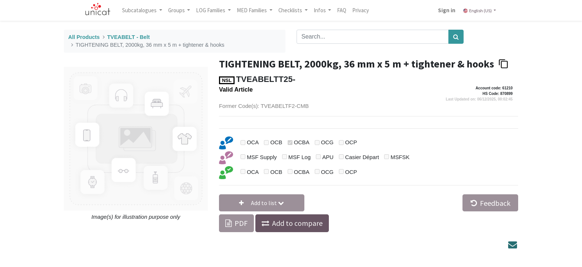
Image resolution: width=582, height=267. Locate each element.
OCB (276, 142)
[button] (261, 202)
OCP (351, 142)
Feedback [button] (490, 203)
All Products (84, 37)
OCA (253, 142)
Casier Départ (362, 157)
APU (327, 157)
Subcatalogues (140, 10)
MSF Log (299, 157)
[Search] (456, 37)
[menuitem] (342, 10)
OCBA (302, 142)
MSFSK (399, 157)
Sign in (446, 10)
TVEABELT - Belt (128, 37)
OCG (327, 142)
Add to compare (297, 223)
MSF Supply (262, 157)
